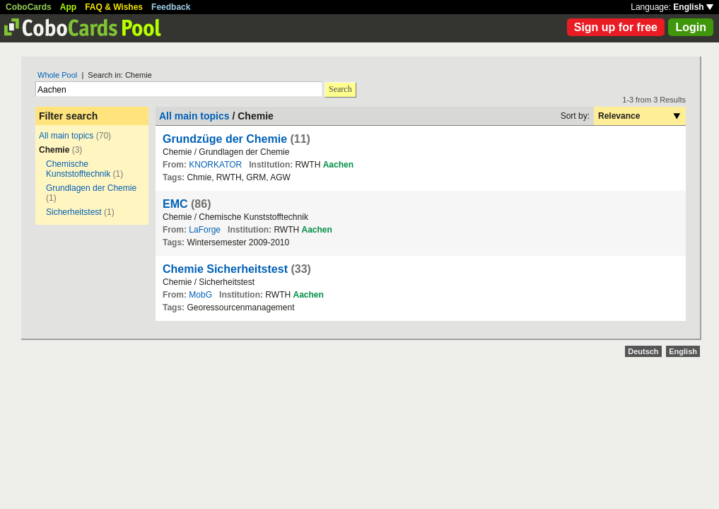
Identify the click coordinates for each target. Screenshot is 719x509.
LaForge (205, 230)
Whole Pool (57, 75)
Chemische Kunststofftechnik (78, 169)
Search (340, 89)
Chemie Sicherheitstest (225, 269)
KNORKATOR (215, 165)
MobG (200, 295)
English (693, 7)
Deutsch (643, 351)
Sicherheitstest (74, 212)
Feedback (170, 7)
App (68, 7)
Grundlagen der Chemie (91, 188)
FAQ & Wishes (114, 7)
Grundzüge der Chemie (225, 139)
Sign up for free (615, 27)
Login (690, 27)
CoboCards (29, 7)
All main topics (66, 136)
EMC (175, 204)
